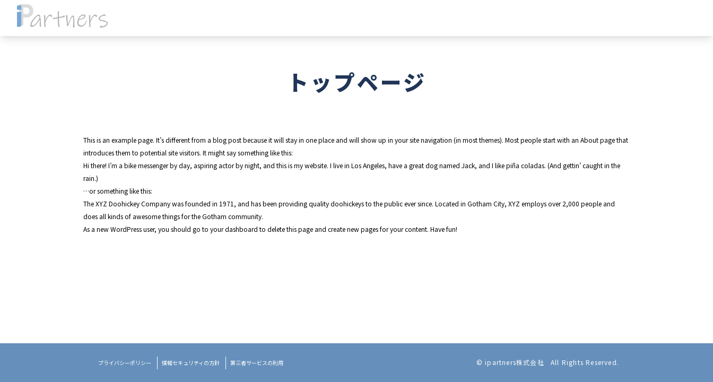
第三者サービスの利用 (256, 363)
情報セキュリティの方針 (191, 363)
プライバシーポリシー (124, 363)
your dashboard (234, 228)
